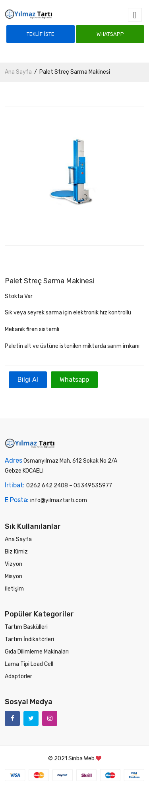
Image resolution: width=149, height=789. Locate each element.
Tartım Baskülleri (26, 627)
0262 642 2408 (47, 485)
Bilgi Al (27, 379)
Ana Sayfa (18, 72)
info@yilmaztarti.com (58, 500)
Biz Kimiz (16, 551)
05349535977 (93, 485)
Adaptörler (18, 676)
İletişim (14, 588)
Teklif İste (40, 34)
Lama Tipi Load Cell (29, 664)
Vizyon (13, 564)
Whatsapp (110, 34)
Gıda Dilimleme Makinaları (37, 651)
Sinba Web (81, 758)
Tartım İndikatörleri (29, 639)
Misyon (13, 576)
